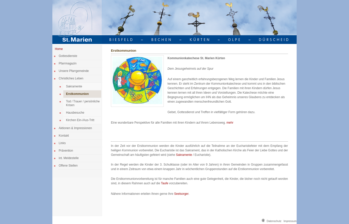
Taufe (165, 183)
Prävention (66, 150)
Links (62, 143)
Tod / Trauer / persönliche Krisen (83, 103)
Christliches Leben (71, 78)
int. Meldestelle (69, 158)
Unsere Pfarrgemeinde (74, 71)
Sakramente (74, 86)
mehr (230, 122)
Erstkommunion (77, 94)
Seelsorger (181, 194)
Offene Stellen (68, 165)
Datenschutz (274, 221)
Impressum (290, 221)
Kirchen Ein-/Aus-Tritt (80, 120)
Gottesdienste (68, 56)
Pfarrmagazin (68, 63)
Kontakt (64, 135)
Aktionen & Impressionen (75, 128)
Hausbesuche (75, 112)
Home (59, 49)
